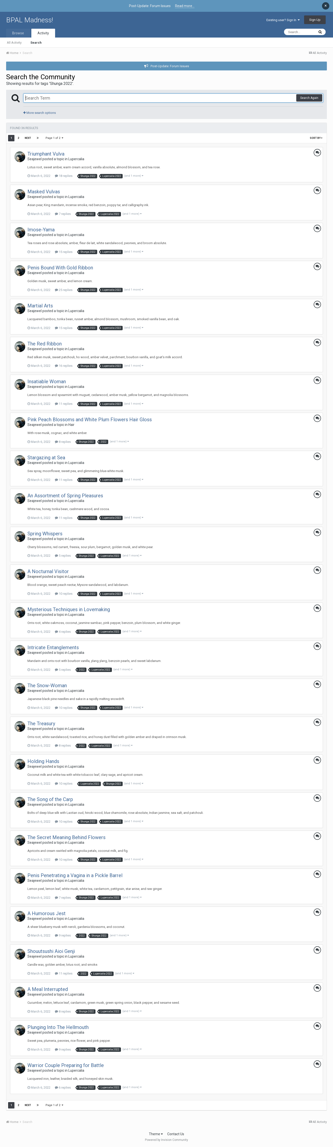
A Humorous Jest (46, 913)
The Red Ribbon (44, 344)
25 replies (63, 290)
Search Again (309, 98)
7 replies (63, 214)
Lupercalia (76, 159)
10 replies (63, 593)
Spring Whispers (44, 534)
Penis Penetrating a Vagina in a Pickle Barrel (74, 875)
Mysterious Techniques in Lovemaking (68, 609)
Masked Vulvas (43, 192)
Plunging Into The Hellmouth (58, 1027)
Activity (43, 33)
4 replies (63, 631)
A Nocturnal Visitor (48, 571)
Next (28, 138)
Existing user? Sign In (283, 20)
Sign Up (315, 20)
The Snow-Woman (47, 685)
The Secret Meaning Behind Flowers (66, 837)
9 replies (63, 935)
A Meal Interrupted (47, 989)
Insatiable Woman (46, 381)
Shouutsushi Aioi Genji (51, 951)
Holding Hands (43, 761)
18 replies (63, 176)
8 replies (63, 442)
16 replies (63, 366)
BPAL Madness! (29, 20)
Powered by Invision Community (166, 1140)
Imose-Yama (41, 230)
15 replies (63, 252)
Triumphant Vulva (45, 154)
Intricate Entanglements (53, 647)
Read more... (184, 6)
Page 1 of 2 (54, 138)
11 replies (63, 404)
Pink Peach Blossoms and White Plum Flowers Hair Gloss (89, 419)
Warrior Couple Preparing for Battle (65, 1065)
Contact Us (175, 1134)
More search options (39, 113)
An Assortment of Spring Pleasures (65, 496)
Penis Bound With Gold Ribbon (60, 268)
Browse (18, 33)
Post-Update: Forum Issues (170, 66)
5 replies (63, 555)
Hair (71, 425)
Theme (156, 1134)
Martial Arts (40, 306)
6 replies (63, 1087)
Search (36, 42)
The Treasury (41, 723)
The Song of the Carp (50, 799)
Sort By (316, 138)
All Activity (14, 42)
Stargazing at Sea (46, 458)
